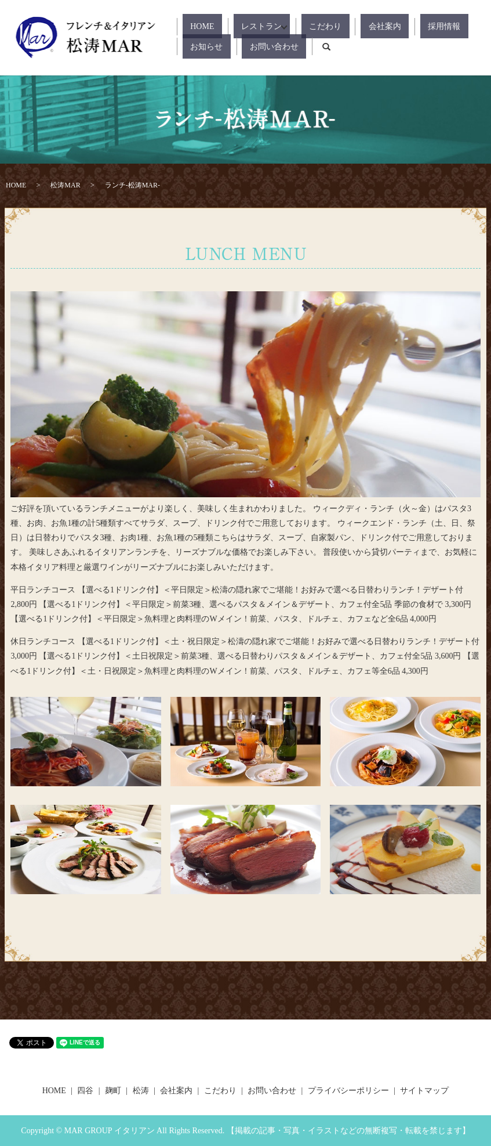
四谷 (85, 1090)
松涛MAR (65, 185)
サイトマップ (424, 1090)
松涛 (141, 1090)
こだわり (295, 26)
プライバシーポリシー (348, 1090)
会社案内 (339, 26)
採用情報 (383, 26)
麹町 (113, 1090)
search (251, 46)
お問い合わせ (207, 46)
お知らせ (427, 26)
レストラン (238, 26)
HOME (194, 26)
